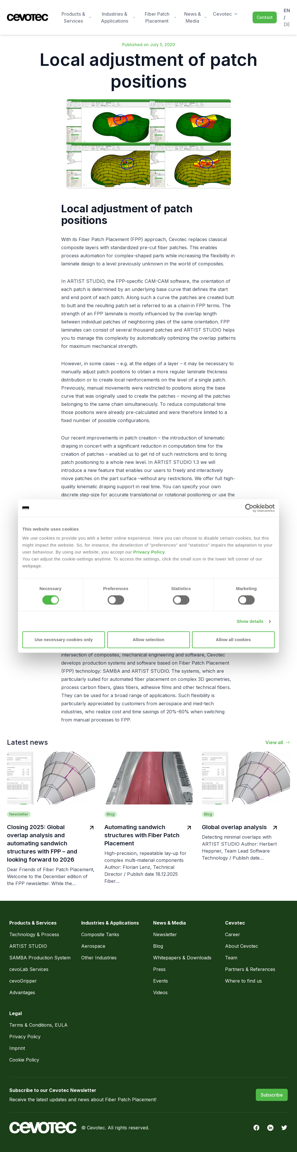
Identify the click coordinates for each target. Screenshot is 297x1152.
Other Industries (99, 958)
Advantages (22, 992)
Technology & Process (35, 934)
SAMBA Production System (39, 958)
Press (159, 969)
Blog (158, 946)
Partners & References (250, 969)
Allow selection (148, 639)
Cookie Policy (24, 1060)
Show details (250, 621)
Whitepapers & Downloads (182, 958)
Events (160, 981)
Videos (160, 992)
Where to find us (243, 981)
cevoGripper (23, 981)
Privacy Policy (149, 551)
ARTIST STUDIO (28, 946)
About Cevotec (241, 946)
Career (232, 934)
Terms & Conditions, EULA (38, 1025)
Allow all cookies (233, 639)
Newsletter (165, 934)
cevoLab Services (28, 969)
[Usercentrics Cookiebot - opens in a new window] (249, 508)
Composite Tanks (100, 934)
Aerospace (94, 946)
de (287, 24)
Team (231, 958)
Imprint (17, 1048)
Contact (265, 17)
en (287, 10)
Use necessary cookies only (64, 639)
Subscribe (272, 1095)
